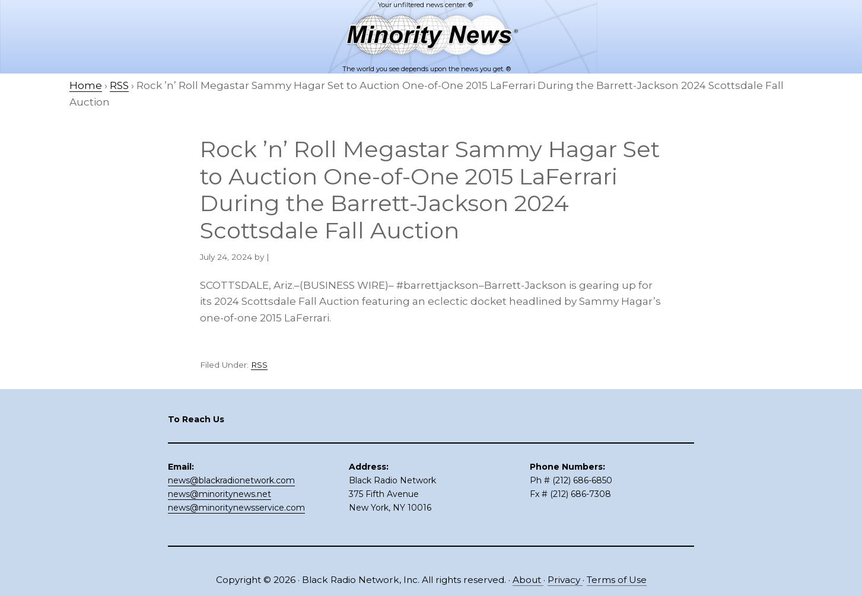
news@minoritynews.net (219, 494)
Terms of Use (617, 579)
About (528, 579)
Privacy (565, 579)
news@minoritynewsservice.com (236, 507)
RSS (259, 364)
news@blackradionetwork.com (231, 480)
